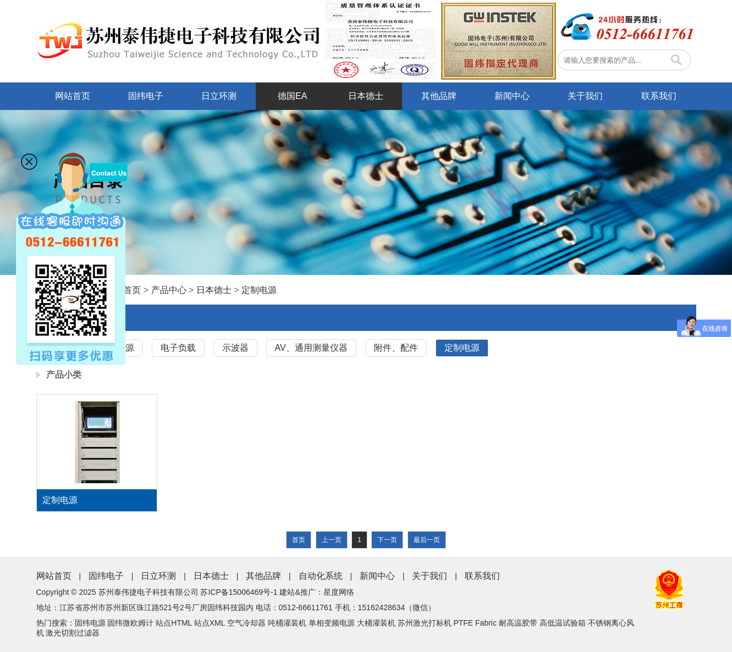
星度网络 (338, 592)
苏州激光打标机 (425, 622)
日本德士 (365, 96)
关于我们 (585, 96)
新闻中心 (512, 96)
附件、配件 (396, 347)
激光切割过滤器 (73, 632)
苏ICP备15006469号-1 (238, 592)
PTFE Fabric (475, 622)
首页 (132, 290)
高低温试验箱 (563, 622)
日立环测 (218, 96)
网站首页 (72, 96)
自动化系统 (321, 576)
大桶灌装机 (376, 622)
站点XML (209, 622)
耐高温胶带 (518, 622)
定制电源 (259, 290)
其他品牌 (438, 96)
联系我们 (658, 96)
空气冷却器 (246, 622)
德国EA (292, 96)
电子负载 (178, 347)
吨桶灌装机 (287, 622)
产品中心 (168, 290)
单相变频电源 (332, 622)
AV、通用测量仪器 (311, 347)
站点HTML (174, 622)
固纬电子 (145, 96)
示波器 (235, 347)
